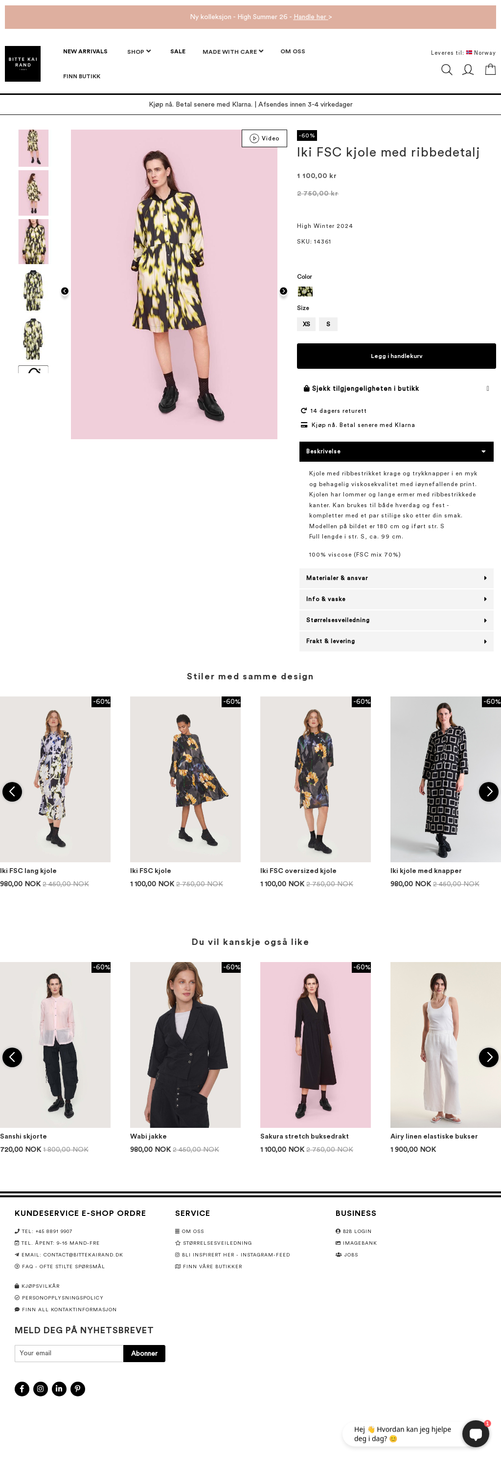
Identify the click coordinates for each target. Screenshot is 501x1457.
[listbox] (396, 292)
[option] (305, 291)
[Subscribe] (144, 1353)
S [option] (328, 324)
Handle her (311, 17)
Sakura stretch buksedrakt (304, 1136)
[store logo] (23, 64)
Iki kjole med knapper (426, 871)
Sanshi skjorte (23, 1136)
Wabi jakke (148, 1136)
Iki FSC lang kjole (28, 871)
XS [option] (306, 324)
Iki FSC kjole (150, 871)
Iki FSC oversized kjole (298, 871)
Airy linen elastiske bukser (434, 1136)
